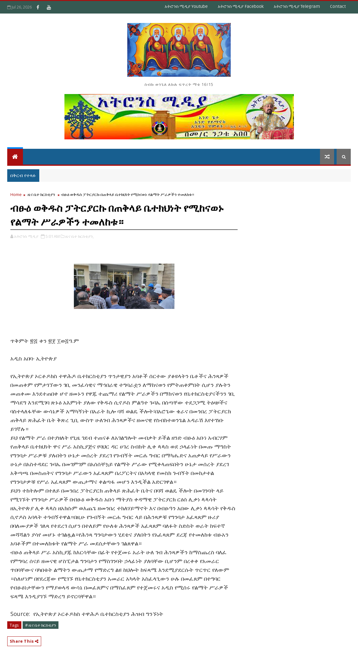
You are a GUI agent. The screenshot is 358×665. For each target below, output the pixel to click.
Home (16, 194)
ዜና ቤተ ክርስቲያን (41, 194)
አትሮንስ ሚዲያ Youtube (186, 6)
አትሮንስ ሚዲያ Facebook (241, 6)
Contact (338, 6)
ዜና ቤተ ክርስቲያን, (79, 236)
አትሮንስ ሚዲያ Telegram (297, 6)
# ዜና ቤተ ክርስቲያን (40, 625)
